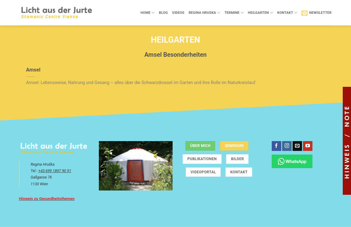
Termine (234, 13)
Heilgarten (260, 13)
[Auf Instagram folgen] (287, 146)
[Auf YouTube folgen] (307, 146)
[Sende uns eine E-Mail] (297, 146)
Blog (163, 13)
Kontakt (287, 13)
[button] (316, 13)
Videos (178, 13)
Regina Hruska (204, 13)
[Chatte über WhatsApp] (292, 161)
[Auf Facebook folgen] (276, 146)
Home (147, 13)
